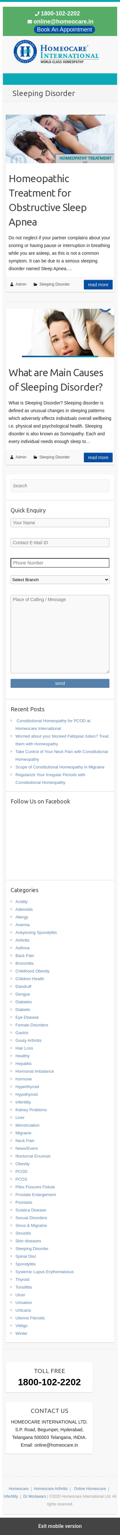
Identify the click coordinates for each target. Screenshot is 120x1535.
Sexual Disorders (31, 1217)
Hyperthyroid (27, 1086)
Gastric (21, 1032)
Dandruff (23, 986)
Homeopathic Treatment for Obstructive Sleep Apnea (48, 200)
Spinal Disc (25, 1256)
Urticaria (23, 1310)
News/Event (26, 1148)
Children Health (29, 978)
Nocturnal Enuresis (33, 1156)
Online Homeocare (90, 1488)
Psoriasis (23, 1202)
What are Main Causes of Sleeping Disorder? (56, 380)
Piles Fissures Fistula (35, 1187)
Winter (21, 1333)
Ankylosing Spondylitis (36, 932)
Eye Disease (27, 1017)
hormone (23, 1079)
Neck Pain (24, 1140)
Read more (98, 284)
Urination (23, 1302)
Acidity (21, 901)
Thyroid (22, 1279)
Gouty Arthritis (28, 1040)
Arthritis (22, 940)
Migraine (23, 1133)
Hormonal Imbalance (34, 1071)
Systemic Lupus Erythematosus (44, 1271)
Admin (21, 284)
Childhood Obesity (32, 971)
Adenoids (24, 909)
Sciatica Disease (30, 1210)
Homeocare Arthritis (51, 1488)
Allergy (21, 917)
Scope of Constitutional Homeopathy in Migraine (59, 767)
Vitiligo (21, 1325)
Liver (19, 1117)
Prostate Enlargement (35, 1194)
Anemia (22, 924)
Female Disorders (31, 1025)
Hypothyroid (26, 1094)
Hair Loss (24, 1048)
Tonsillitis (23, 1287)
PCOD (21, 1171)
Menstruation (27, 1125)
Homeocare (18, 1488)
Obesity (22, 1163)
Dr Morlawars (34, 1496)
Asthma (22, 947)
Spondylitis (25, 1264)
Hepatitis (23, 1063)
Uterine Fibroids (30, 1318)
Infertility (23, 1102)
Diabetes (23, 1001)
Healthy (22, 1055)
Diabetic (22, 1009)
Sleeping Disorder (54, 284)
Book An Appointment (64, 29)
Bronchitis (24, 963)
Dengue (22, 994)
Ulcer (20, 1294)
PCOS (21, 1179)
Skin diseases (28, 1240)
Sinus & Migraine (31, 1225)
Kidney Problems (31, 1109)
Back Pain (24, 955)
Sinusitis (23, 1233)
